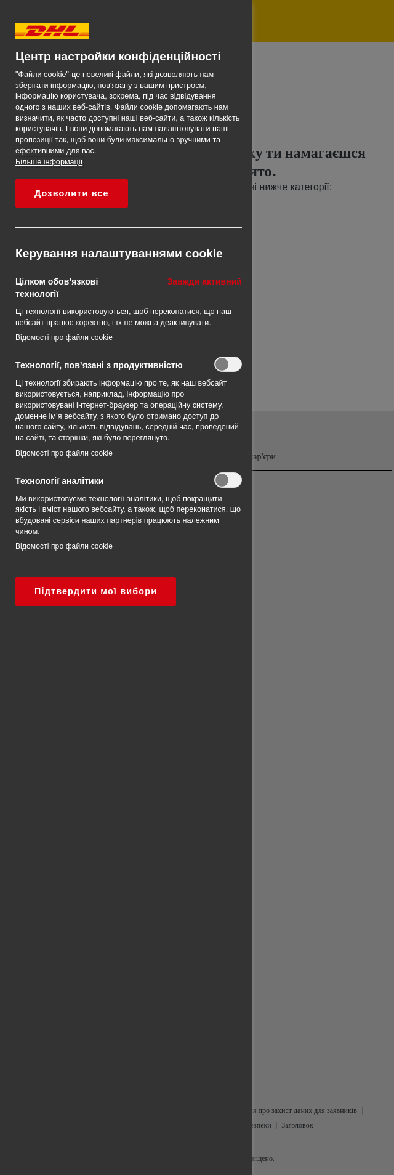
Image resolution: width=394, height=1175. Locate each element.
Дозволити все (71, 193)
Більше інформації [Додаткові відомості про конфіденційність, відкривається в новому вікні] (48, 162)
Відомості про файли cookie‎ (64, 337)
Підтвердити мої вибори (95, 591)
